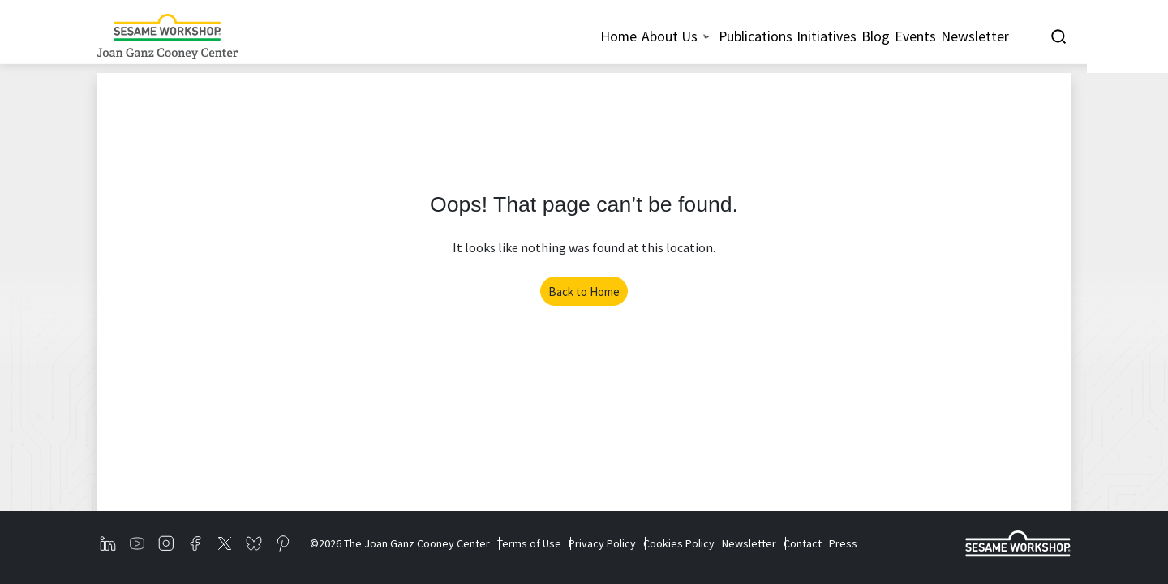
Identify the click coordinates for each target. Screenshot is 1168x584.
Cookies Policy (711, 543)
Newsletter (793, 543)
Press (908, 543)
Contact (857, 543)
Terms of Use (540, 543)
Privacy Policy (624, 543)
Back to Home (584, 291)
